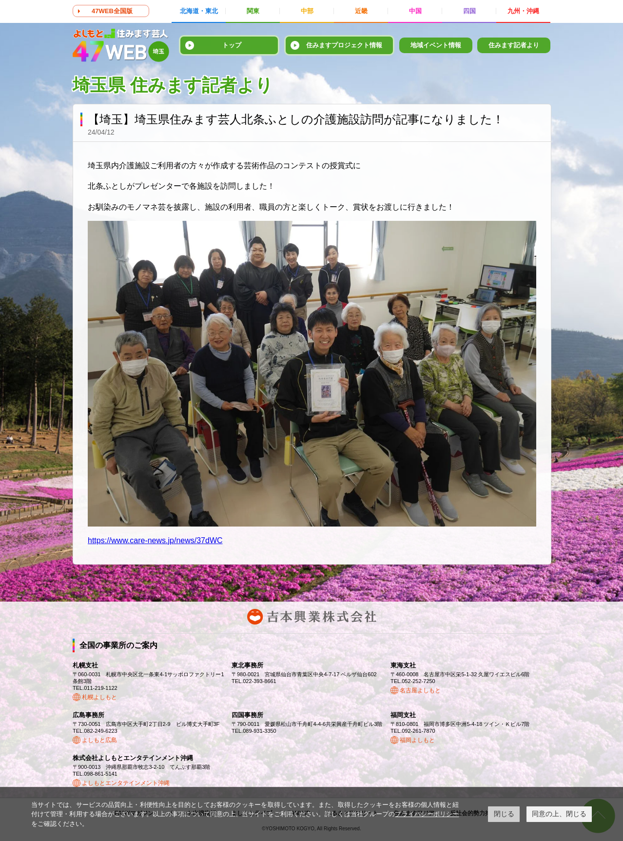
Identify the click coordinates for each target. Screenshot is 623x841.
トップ (231, 45)
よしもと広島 (99, 740)
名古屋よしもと (420, 690)
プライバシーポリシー (427, 814)
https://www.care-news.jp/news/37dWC (155, 540)
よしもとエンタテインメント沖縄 (126, 783)
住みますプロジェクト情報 (344, 45)
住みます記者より (513, 45)
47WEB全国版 (112, 11)
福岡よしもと (417, 740)
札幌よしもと (99, 697)
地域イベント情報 (435, 45)
